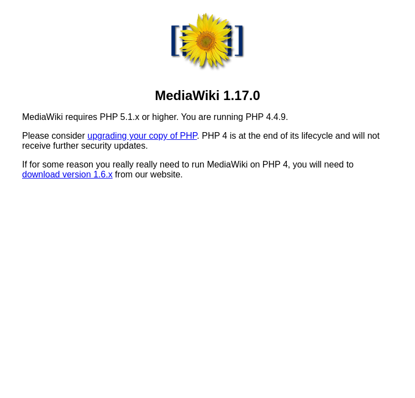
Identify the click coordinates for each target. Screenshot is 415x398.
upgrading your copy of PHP (142, 135)
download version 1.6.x (67, 174)
